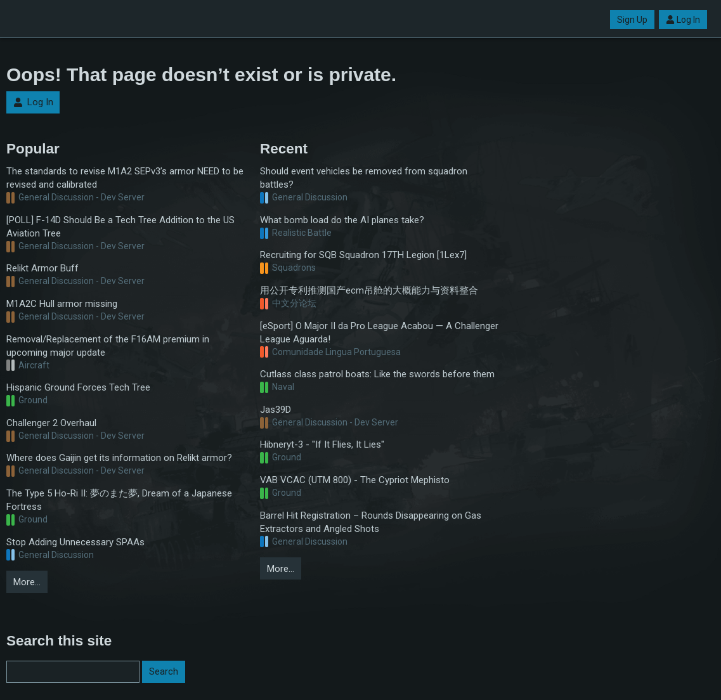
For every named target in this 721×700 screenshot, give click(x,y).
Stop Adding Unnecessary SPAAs (75, 542)
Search (163, 671)
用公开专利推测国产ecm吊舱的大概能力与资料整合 (369, 290)
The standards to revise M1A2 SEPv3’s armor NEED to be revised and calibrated (125, 177)
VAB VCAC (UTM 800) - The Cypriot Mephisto (355, 480)
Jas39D (275, 409)
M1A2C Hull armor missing (61, 303)
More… (27, 582)
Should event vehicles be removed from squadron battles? (363, 177)
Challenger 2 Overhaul (51, 423)
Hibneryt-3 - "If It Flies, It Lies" (322, 444)
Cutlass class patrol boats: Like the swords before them (377, 374)
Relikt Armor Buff (42, 268)
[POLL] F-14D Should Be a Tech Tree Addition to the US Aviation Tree (120, 226)
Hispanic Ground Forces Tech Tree (78, 387)
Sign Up (632, 20)
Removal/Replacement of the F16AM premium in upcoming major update (107, 346)
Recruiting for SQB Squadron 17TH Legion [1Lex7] (363, 255)
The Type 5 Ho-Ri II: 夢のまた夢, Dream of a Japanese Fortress (119, 500)
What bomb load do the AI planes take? (342, 220)
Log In (683, 20)
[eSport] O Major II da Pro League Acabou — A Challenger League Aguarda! (379, 332)
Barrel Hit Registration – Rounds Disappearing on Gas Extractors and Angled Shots (370, 522)
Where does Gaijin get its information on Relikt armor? (119, 457)
